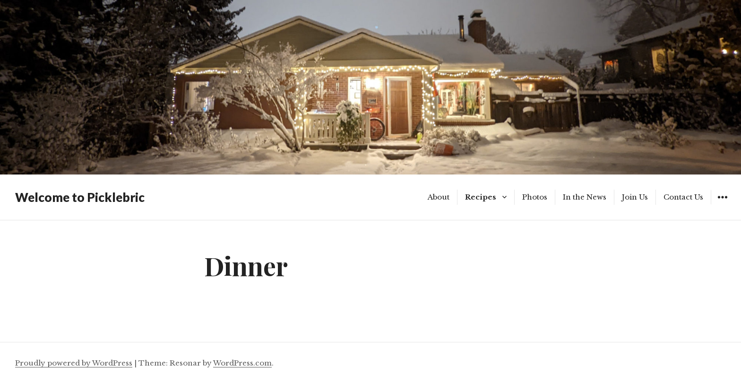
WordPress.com (242, 362)
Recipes (480, 196)
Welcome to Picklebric (80, 197)
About (438, 196)
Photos (534, 196)
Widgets (722, 204)
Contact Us (683, 196)
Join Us (635, 196)
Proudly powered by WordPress (73, 362)
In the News (584, 196)
